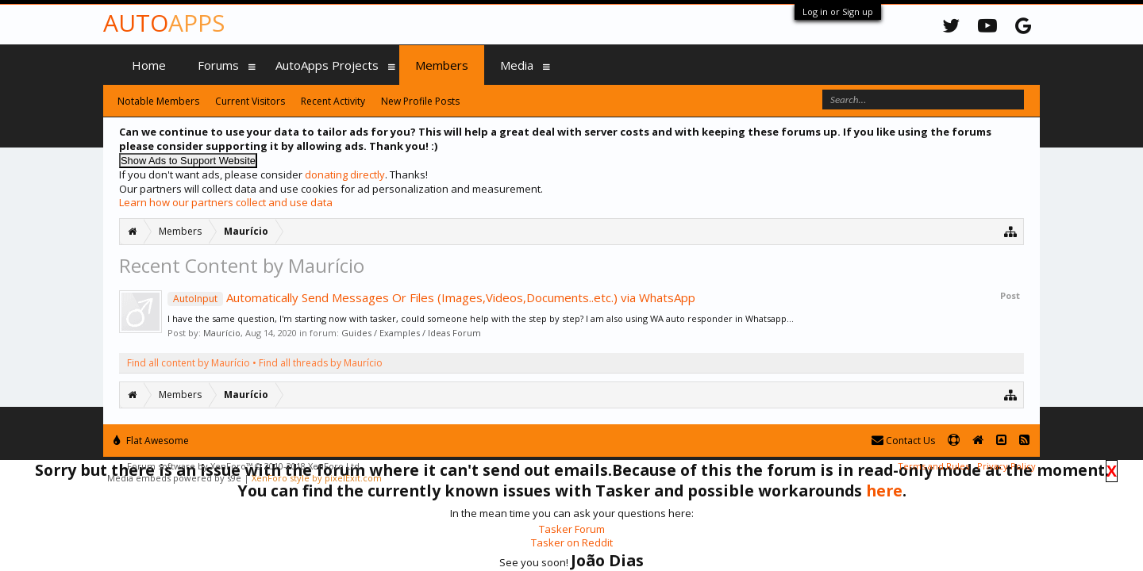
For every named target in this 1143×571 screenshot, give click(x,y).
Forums (218, 65)
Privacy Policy (1006, 466)
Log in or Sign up (837, 11)
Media (516, 65)
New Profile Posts (420, 101)
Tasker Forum (572, 529)
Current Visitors (250, 101)
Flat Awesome (151, 440)
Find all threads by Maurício (321, 363)
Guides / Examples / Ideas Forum (411, 333)
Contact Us (903, 440)
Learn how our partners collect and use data (226, 202)
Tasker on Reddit (572, 542)
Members (441, 65)
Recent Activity (333, 101)
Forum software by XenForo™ (244, 466)
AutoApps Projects (327, 65)
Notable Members (158, 101)
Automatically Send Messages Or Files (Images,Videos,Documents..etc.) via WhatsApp (431, 297)
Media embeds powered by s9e (174, 478)
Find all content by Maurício (188, 363)
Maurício (222, 333)
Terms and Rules (933, 466)
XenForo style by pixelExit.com (317, 478)
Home (149, 65)
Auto (164, 22)
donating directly (345, 174)
